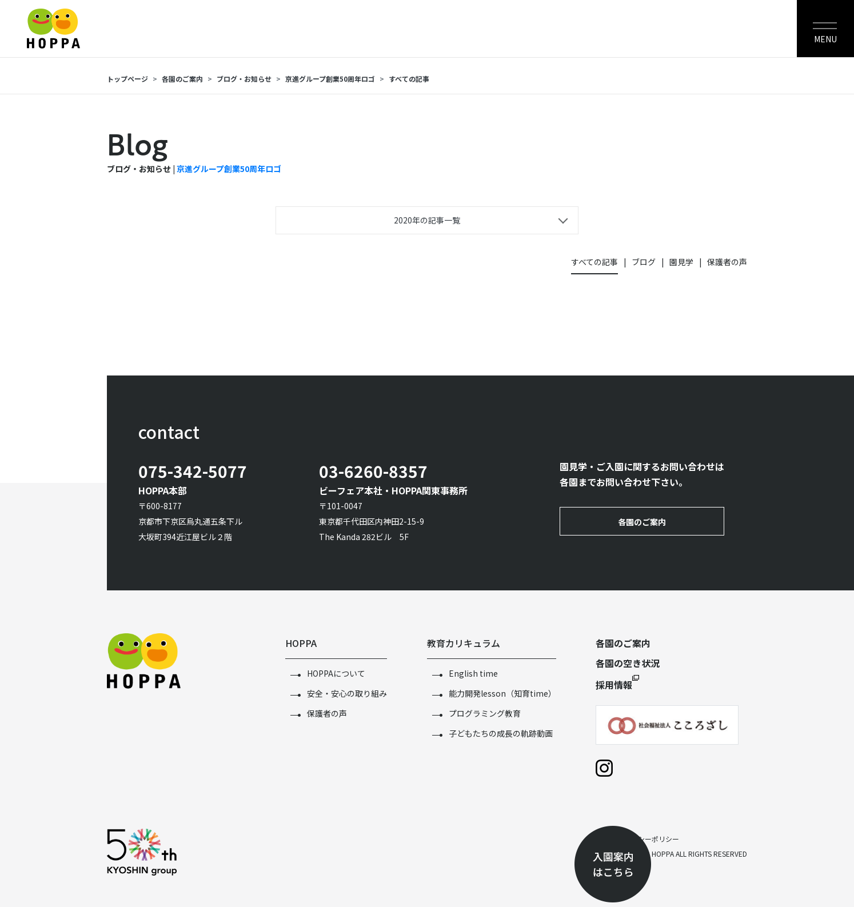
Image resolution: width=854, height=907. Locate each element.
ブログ (644, 261)
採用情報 (614, 685)
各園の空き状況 (628, 663)
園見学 (681, 261)
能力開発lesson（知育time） (502, 693)
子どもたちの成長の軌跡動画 (501, 733)
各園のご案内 (182, 78)
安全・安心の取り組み (347, 693)
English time (473, 673)
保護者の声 (727, 261)
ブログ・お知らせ (244, 78)
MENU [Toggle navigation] (825, 39)
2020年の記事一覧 (427, 220)
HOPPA (301, 643)
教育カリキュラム (463, 643)
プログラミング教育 (485, 713)
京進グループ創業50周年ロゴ (330, 78)
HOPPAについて (336, 673)
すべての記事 (409, 78)
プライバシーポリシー (644, 839)
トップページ (127, 78)
